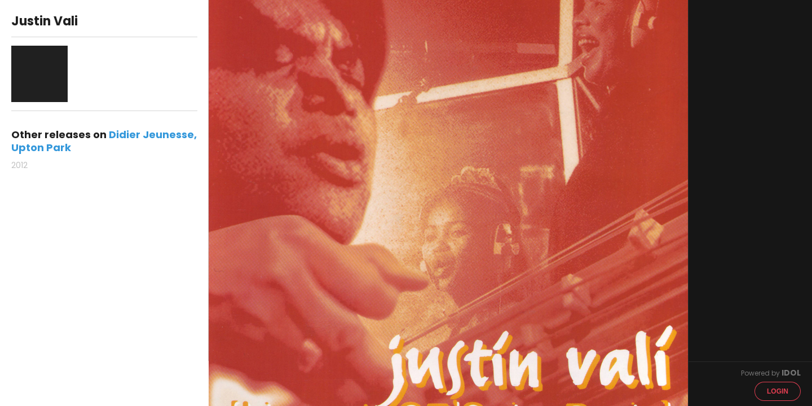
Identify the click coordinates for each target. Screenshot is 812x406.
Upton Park (41, 147)
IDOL (791, 372)
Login (777, 391)
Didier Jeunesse (151, 134)
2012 (19, 165)
